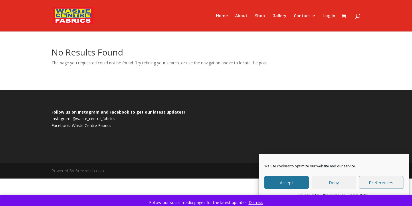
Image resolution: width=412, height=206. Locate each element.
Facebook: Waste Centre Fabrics (81, 125)
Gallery (279, 16)
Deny (334, 182)
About (241, 16)
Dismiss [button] (256, 202)
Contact (302, 16)
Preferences (381, 182)
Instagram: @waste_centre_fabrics (83, 118)
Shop (260, 16)
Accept (286, 182)
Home (222, 16)
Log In (329, 16)
